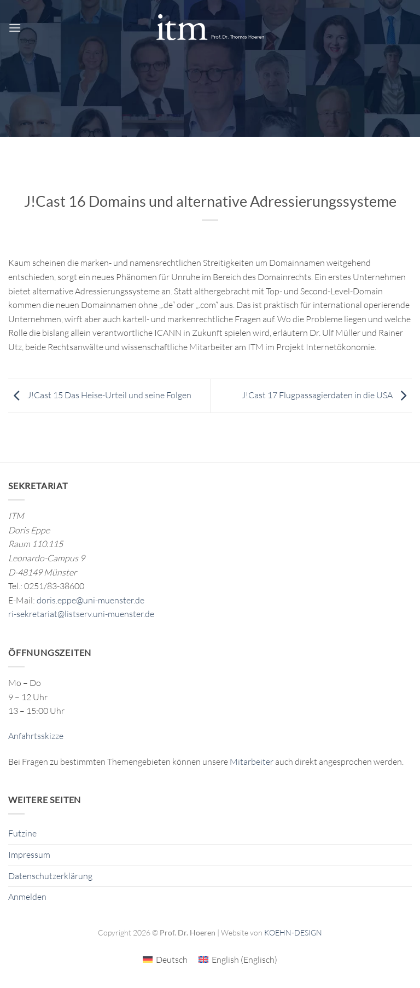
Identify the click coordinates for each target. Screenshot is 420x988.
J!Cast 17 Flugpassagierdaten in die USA (327, 395)
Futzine (22, 833)
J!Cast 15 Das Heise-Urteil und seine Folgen (99, 395)
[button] (14, 27)
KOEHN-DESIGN (293, 932)
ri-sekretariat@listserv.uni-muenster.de (81, 613)
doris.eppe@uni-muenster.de (90, 600)
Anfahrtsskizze (35, 735)
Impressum (29, 854)
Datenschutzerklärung (50, 875)
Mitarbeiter (251, 761)
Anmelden (27, 896)
